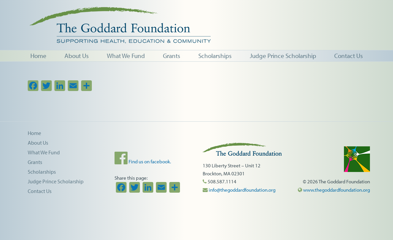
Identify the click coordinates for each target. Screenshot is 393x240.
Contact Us (39, 191)
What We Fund (44, 152)
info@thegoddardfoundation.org (242, 190)
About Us (38, 142)
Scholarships (42, 171)
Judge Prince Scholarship (55, 181)
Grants (35, 162)
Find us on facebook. (143, 161)
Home (34, 133)
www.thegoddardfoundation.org (334, 190)
